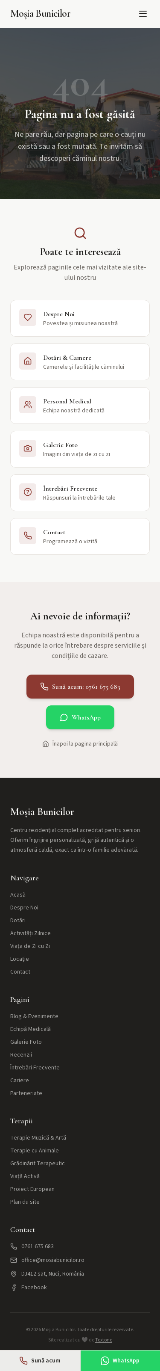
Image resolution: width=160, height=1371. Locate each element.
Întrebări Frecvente (35, 1067)
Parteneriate (26, 1093)
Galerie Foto (26, 1042)
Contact (20, 972)
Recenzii (21, 1055)
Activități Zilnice (30, 933)
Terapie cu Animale (34, 1150)
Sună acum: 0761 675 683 (80, 686)
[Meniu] (143, 14)
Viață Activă (25, 1176)
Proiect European (32, 1189)
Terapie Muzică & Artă (38, 1138)
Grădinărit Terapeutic (37, 1163)
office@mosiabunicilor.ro (47, 1260)
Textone (103, 1340)
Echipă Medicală (30, 1029)
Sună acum (40, 1360)
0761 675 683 (32, 1246)
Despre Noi (24, 907)
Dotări (18, 920)
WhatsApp (80, 717)
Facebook (28, 1287)
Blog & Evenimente (34, 1016)
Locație (19, 959)
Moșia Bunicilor (40, 13)
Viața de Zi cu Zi (30, 946)
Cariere (19, 1080)
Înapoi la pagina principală (80, 744)
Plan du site (25, 1202)
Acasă (18, 895)
